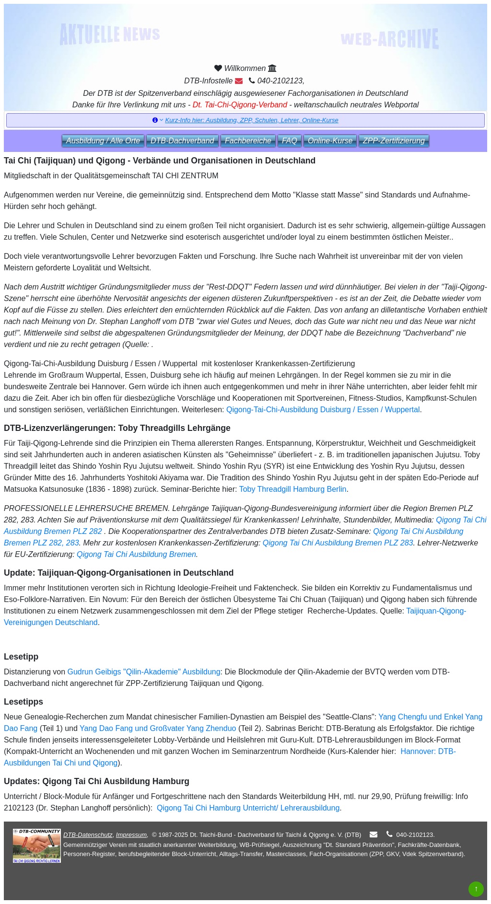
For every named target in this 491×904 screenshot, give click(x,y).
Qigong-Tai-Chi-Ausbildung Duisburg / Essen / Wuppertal (323, 410)
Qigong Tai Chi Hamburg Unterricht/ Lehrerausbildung (247, 808)
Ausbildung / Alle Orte (103, 141)
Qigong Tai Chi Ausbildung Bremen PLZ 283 (338, 543)
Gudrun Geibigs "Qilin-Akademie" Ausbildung (144, 672)
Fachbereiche (248, 141)
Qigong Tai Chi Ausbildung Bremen (136, 554)
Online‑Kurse (330, 141)
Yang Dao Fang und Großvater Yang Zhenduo (158, 728)
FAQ (289, 141)
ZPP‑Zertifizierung (394, 141)
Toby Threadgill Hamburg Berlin (293, 489)
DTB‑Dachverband (182, 141)
